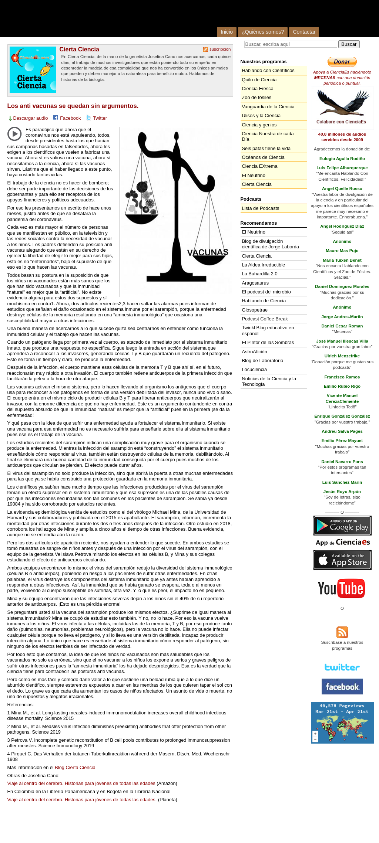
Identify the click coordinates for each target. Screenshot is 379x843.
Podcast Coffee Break (265, 319)
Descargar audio (30, 118)
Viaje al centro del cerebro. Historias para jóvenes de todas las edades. (82, 799)
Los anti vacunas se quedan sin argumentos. (73, 105)
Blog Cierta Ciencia (75, 767)
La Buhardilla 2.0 (260, 273)
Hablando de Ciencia (264, 300)
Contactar (304, 32)
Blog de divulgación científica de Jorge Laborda (270, 243)
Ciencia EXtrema (260, 166)
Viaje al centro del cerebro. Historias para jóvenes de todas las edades (81, 783)
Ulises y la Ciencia (261, 115)
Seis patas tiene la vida (266, 148)
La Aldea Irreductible (263, 265)
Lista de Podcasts (260, 208)
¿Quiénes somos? (263, 32)
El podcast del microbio (266, 292)
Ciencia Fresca (258, 88)
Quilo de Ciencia (259, 79)
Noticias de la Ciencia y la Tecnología (269, 381)
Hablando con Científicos (268, 70)
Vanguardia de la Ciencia (268, 106)
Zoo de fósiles (257, 97)
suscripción (220, 49)
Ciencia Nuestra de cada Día (268, 136)
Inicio (227, 32)
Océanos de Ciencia (263, 157)
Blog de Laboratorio (263, 360)
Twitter (100, 118)
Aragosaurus (255, 283)
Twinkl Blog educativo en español (268, 330)
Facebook (70, 118)
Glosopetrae (255, 310)
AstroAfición (254, 351)
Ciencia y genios (259, 125)
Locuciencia (254, 369)
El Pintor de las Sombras (268, 342)
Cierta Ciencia (79, 49)
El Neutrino (253, 175)
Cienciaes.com (103, 18)
